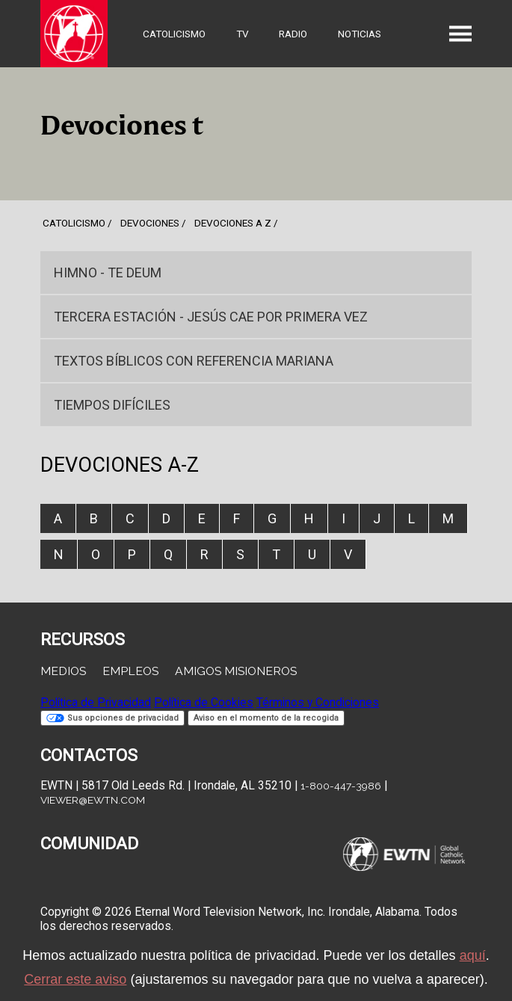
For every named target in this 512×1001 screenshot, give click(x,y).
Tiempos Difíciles (112, 405)
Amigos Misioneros (236, 671)
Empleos (130, 671)
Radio (293, 34)
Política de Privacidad (95, 702)
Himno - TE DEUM (107, 272)
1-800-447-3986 (340, 786)
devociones (149, 223)
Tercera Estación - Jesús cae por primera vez (211, 316)
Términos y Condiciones (317, 702)
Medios (63, 671)
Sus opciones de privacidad (112, 718)
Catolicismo (174, 34)
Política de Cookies (203, 702)
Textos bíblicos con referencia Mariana (193, 361)
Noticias (359, 34)
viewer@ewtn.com (92, 800)
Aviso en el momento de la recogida (266, 718)
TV (242, 34)
